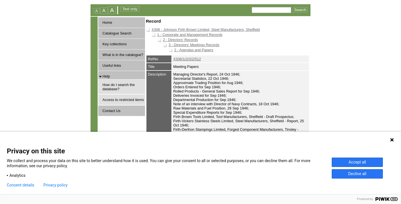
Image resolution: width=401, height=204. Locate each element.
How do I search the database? (118, 87)
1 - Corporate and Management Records (189, 35)
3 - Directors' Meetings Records (194, 45)
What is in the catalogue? (122, 55)
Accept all (357, 162)
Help (106, 76)
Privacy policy (55, 185)
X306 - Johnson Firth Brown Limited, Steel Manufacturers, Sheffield (206, 29)
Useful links (111, 65)
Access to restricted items (123, 100)
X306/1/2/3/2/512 (187, 59)
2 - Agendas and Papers (193, 50)
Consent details (20, 185)
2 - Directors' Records (180, 40)
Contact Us (111, 111)
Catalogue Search (116, 33)
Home (107, 22)
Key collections (114, 44)
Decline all (357, 173)
